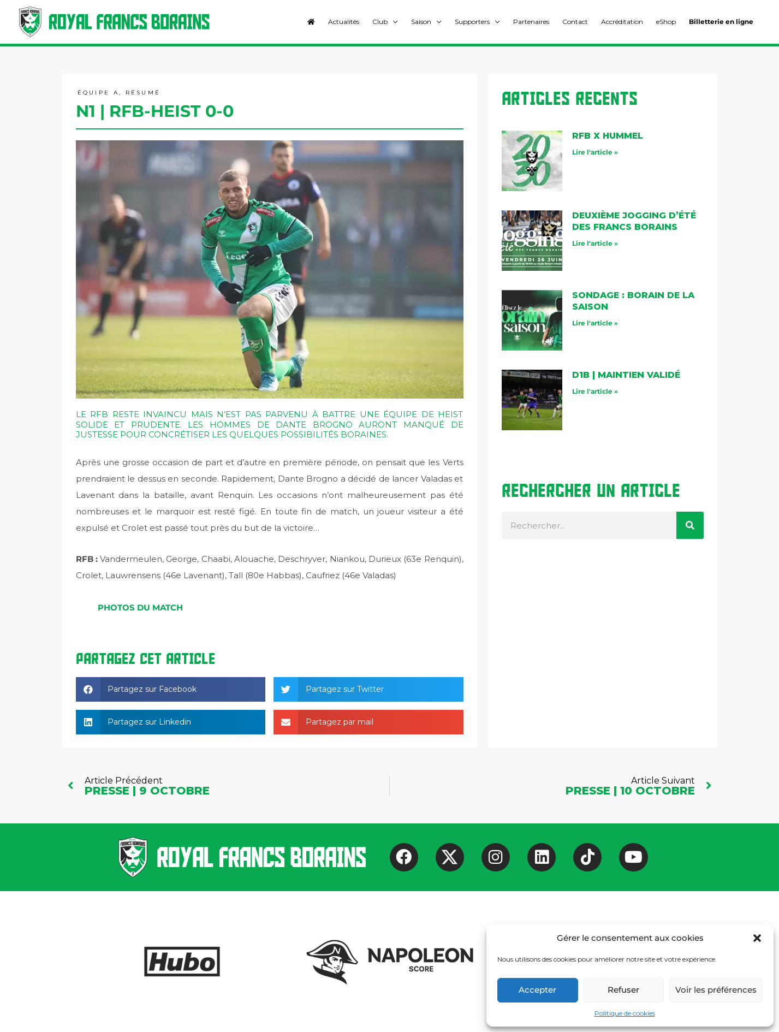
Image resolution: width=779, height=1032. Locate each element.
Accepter (537, 989)
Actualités (343, 21)
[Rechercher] (690, 525)
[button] (757, 938)
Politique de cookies (624, 1013)
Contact (575, 21)
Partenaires (531, 21)
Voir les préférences (716, 989)
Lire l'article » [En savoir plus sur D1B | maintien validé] (595, 391)
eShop (666, 21)
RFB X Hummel (608, 136)
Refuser (623, 989)
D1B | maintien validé (627, 375)
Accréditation (622, 21)
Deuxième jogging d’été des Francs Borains (635, 222)
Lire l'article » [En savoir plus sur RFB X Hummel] (595, 152)
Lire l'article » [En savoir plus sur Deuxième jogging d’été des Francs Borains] (595, 243)
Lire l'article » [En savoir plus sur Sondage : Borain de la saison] (595, 323)
